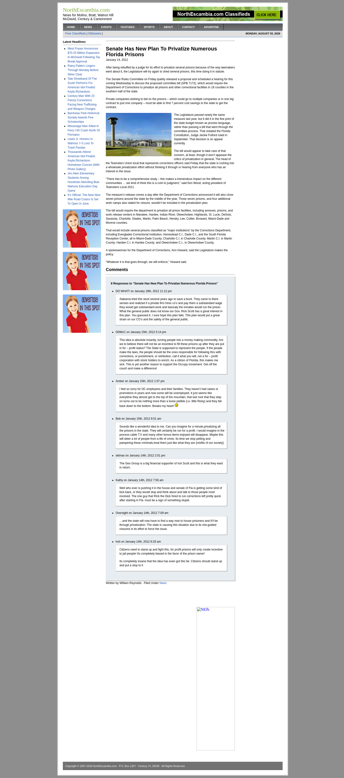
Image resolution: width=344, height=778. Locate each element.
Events (106, 27)
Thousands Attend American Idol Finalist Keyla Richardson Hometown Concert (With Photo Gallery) (84, 160)
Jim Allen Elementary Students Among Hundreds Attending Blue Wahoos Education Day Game (83, 182)
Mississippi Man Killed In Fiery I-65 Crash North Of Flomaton (84, 130)
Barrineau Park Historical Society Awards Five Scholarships (83, 117)
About (168, 27)
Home (71, 27)
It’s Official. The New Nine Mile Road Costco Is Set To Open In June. (84, 199)
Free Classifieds (75, 33)
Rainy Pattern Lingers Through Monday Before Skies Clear (83, 70)
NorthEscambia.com (105, 766)
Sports (149, 27)
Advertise (211, 27)
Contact (188, 27)
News (88, 27)
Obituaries (94, 33)
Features (127, 27)
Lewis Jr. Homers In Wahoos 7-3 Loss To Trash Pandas (81, 143)
